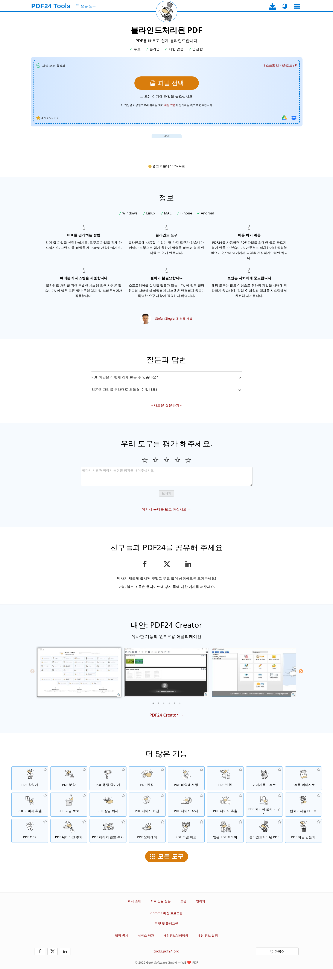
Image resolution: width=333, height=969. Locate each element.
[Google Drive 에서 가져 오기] (284, 118)
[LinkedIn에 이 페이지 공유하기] (188, 564)
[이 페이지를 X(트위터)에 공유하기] (166, 564)
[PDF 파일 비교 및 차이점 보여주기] (186, 831)
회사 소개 (134, 901)
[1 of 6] (153, 703)
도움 (183, 901)
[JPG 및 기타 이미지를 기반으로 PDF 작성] (264, 778)
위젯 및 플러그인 (166, 923)
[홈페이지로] (51, 6)
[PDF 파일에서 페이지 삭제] (186, 805)
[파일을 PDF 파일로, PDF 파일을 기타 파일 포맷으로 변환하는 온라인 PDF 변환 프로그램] (225, 778)
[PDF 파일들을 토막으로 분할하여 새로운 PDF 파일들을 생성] (68, 778)
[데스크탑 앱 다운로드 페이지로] (272, 6)
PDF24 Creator (163, 715)
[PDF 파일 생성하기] (303, 831)
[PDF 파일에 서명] (186, 778)
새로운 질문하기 (166, 405)
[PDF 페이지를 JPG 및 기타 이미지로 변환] (303, 778)
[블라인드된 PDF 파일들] (264, 831)
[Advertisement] (166, 147)
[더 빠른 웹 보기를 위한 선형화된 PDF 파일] (225, 831)
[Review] (166, 476)
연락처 (200, 901)
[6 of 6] (180, 703)
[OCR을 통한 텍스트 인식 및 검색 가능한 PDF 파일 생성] (29, 831)
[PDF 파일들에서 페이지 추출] (225, 805)
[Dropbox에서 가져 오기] (294, 118)
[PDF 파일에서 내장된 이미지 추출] (29, 805)
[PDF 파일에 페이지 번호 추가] (108, 831)
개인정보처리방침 (176, 935)
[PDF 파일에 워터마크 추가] (68, 831)
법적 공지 (121, 935)
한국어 (279, 951)
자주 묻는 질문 (161, 901)
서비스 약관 (146, 935)
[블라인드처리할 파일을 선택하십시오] (166, 83)
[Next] (301, 671)
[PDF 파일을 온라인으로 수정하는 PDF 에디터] (147, 778)
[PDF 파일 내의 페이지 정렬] (264, 805)
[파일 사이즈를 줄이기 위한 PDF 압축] (108, 778)
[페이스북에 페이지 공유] (144, 564)
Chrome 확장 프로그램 (167, 913)
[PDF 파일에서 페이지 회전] (147, 805)
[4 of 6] (169, 703)
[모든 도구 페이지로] (86, 6)
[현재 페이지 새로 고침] (166, 11)
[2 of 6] (158, 703)
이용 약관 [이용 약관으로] (170, 105)
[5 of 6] (174, 703)
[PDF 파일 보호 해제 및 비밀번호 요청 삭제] (108, 805)
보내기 (166, 493)
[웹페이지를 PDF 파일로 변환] (303, 805)
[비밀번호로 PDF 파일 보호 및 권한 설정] (68, 805)
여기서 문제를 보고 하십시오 (164, 509)
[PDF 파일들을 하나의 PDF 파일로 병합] (29, 778)
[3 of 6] (164, 703)
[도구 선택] (297, 6)
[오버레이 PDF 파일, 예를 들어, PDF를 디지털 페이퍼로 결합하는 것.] (147, 831)
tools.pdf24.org (166, 951)
